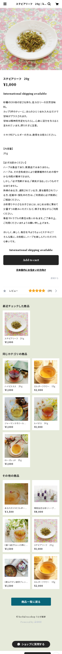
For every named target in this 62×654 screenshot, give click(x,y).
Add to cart (31, 260)
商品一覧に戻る (31, 601)
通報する (55, 278)
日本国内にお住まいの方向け (31, 270)
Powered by (31, 622)
